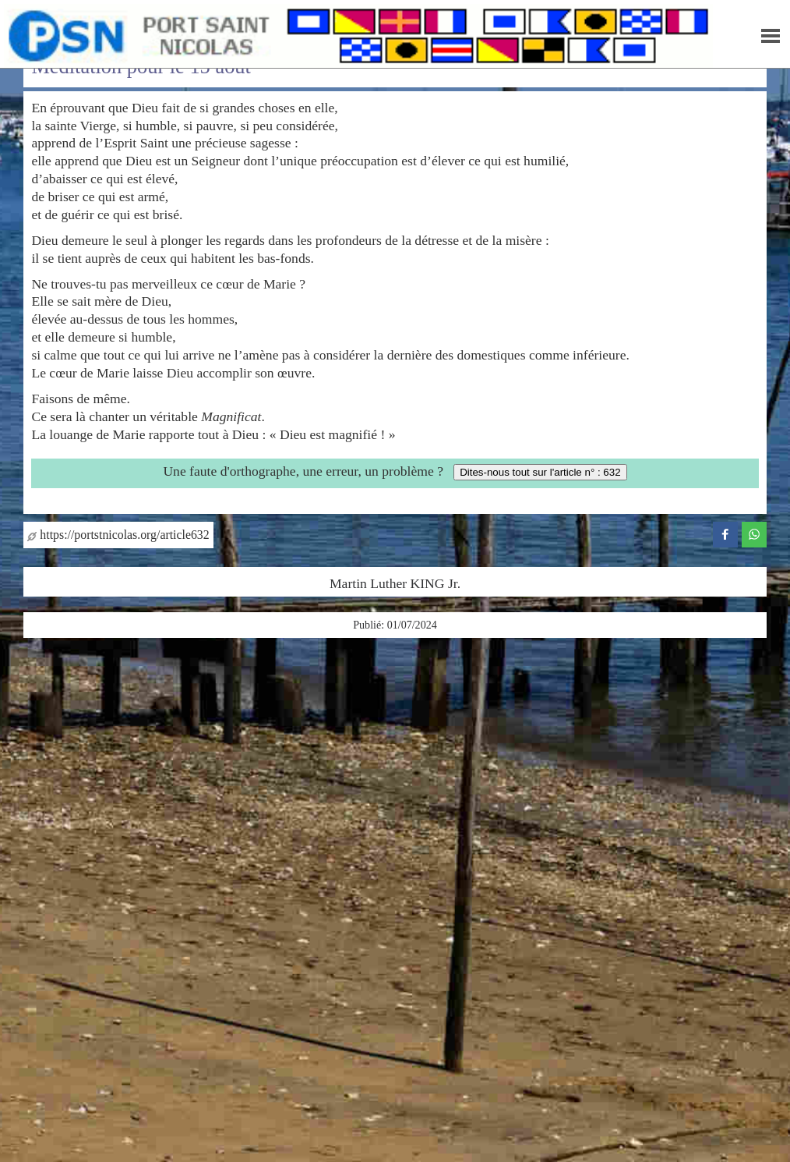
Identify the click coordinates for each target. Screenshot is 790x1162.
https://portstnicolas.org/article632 (118, 534)
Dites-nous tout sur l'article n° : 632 (540, 472)
